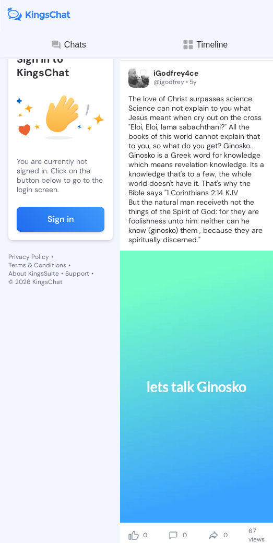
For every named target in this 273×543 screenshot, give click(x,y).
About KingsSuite (33, 273)
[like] (133, 535)
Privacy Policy (28, 257)
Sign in (61, 219)
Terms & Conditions (37, 265)
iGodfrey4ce (175, 73)
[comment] (173, 535)
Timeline (205, 44)
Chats (68, 45)
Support (77, 273)
